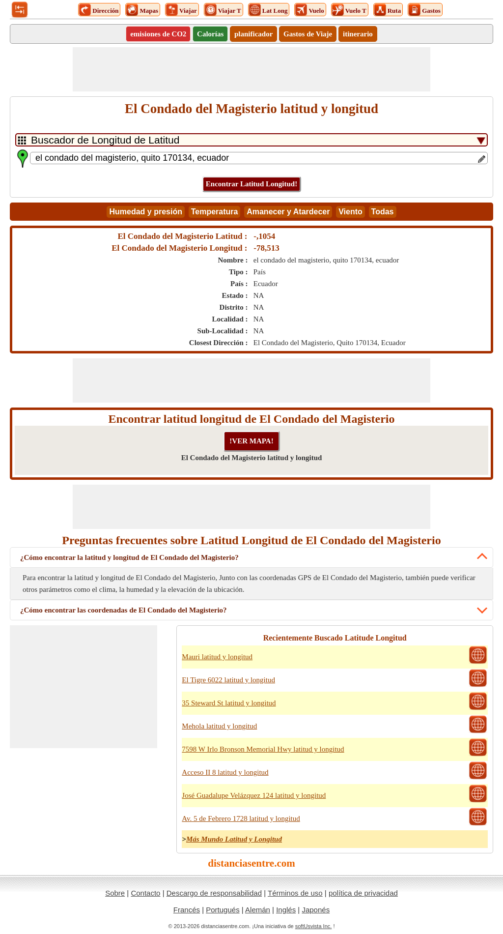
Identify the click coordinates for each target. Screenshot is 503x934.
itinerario (358, 34)
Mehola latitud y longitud (219, 726)
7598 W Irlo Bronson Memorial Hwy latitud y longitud (263, 749)
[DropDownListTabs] (251, 139)
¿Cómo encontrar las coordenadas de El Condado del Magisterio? (123, 610)
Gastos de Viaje (307, 34)
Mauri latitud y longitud (217, 657)
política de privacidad (363, 893)
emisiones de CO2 (158, 34)
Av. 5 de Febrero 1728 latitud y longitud (241, 818)
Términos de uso (295, 893)
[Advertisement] (251, 69)
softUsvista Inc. (313, 926)
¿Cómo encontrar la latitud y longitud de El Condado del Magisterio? (129, 557)
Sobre (115, 893)
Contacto (145, 893)
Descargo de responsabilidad (214, 893)
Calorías (210, 34)
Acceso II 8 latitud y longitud (225, 772)
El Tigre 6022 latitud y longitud (228, 680)
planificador (253, 34)
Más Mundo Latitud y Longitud (234, 839)
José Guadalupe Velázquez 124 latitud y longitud (254, 795)
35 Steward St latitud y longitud (229, 703)
